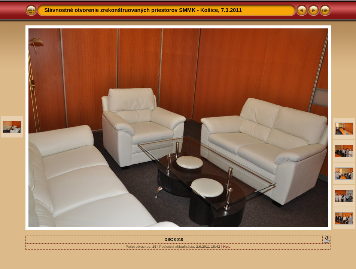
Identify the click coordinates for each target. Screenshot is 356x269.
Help (227, 246)
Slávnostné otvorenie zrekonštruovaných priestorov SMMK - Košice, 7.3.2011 (143, 10)
